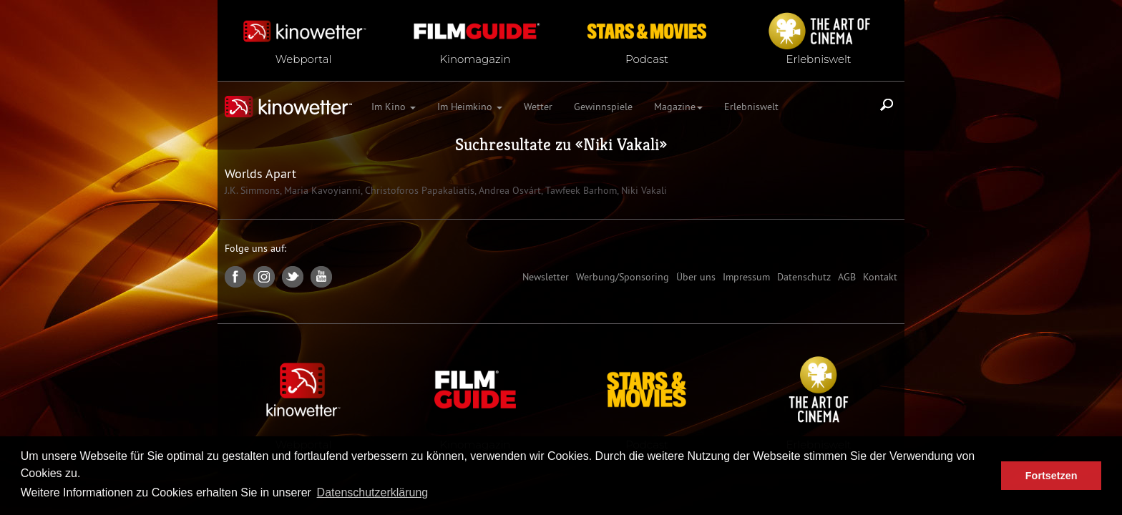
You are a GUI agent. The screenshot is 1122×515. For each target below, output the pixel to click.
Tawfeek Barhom (579, 190)
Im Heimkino (469, 106)
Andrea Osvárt (508, 190)
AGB (847, 276)
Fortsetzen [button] (1051, 475)
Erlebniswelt (751, 106)
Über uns (696, 276)
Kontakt (880, 276)
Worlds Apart (260, 173)
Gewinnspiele (603, 106)
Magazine (678, 106)
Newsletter (545, 276)
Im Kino (393, 106)
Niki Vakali (621, 144)
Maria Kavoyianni (321, 190)
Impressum (746, 276)
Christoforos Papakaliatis (418, 190)
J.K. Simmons (252, 190)
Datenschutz (804, 276)
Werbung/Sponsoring (622, 276)
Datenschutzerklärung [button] (373, 492)
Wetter (538, 106)
